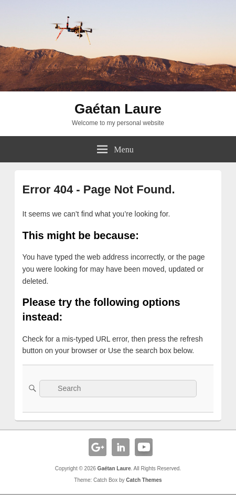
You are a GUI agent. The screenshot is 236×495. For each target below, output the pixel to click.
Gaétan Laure (118, 109)
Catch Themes (144, 480)
